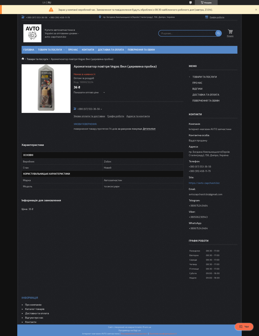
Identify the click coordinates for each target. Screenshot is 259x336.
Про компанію (33, 304)
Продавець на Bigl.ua (130, 330)
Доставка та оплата (111, 49)
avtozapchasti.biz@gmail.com (205, 194)
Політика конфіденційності (163, 333)
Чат (244, 326)
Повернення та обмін (141, 49)
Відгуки (197, 88)
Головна (28, 49)
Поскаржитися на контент (134, 333)
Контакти (88, 49)
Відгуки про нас (34, 317)
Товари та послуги (50, 49)
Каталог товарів (34, 308)
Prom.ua (147, 327)
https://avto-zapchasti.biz (204, 182)
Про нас (73, 49)
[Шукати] (218, 33)
